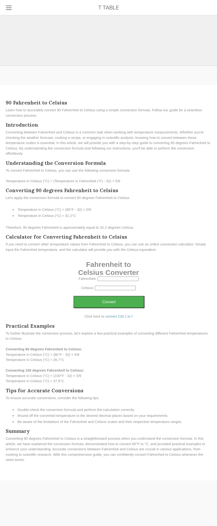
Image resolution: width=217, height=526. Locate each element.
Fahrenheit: (87, 279)
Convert (109, 302)
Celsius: (87, 288)
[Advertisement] (108, 33)
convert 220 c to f (118, 316)
